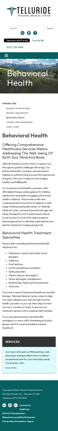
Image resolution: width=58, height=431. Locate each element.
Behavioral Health (15, 118)
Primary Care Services (17, 113)
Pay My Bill (38, 40)
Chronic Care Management (19, 122)
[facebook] (35, 34)
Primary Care (9, 103)
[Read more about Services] (29, 355)
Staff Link (24, 409)
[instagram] (29, 34)
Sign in (30, 421)
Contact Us (25, 405)
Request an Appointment (18, 108)
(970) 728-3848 (14, 47)
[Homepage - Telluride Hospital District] (29, 13)
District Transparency (13, 413)
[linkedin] (22, 34)
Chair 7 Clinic (12, 127)
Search (50, 28)
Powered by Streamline (14, 421)
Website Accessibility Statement (18, 417)
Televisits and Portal (17, 40)
